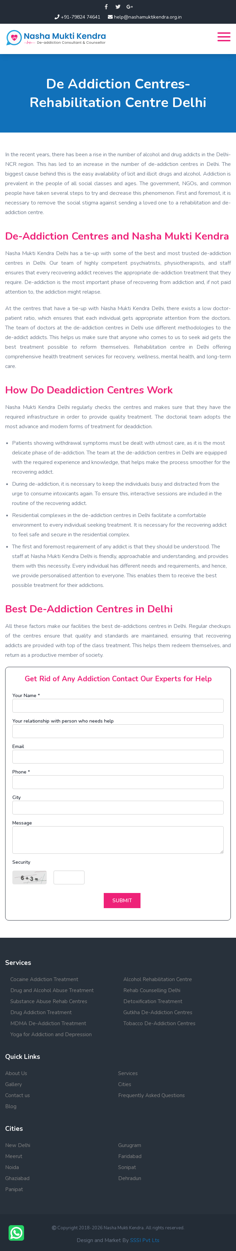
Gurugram (129, 1145)
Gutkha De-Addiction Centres (157, 1012)
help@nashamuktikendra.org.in (145, 17)
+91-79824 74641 (77, 17)
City (16, 797)
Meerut (13, 1156)
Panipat (14, 1189)
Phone (21, 772)
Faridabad (130, 1156)
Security (21, 862)
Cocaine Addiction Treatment (44, 979)
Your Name (26, 695)
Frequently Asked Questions (151, 1095)
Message (22, 823)
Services (128, 1073)
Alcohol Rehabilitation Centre (157, 979)
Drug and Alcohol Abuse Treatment (52, 990)
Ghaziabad (17, 1178)
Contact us (17, 1095)
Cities (124, 1084)
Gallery (13, 1084)
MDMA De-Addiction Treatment (48, 1023)
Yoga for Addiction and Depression (51, 1034)
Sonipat (127, 1167)
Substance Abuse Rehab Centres (48, 1001)
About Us (16, 1073)
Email (18, 746)
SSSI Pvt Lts (144, 1240)
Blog (10, 1106)
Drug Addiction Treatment (41, 1012)
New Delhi (17, 1145)
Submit (122, 900)
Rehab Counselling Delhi (151, 990)
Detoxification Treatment (152, 1001)
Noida (12, 1167)
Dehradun (129, 1178)
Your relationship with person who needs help (63, 721)
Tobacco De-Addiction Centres (159, 1023)
